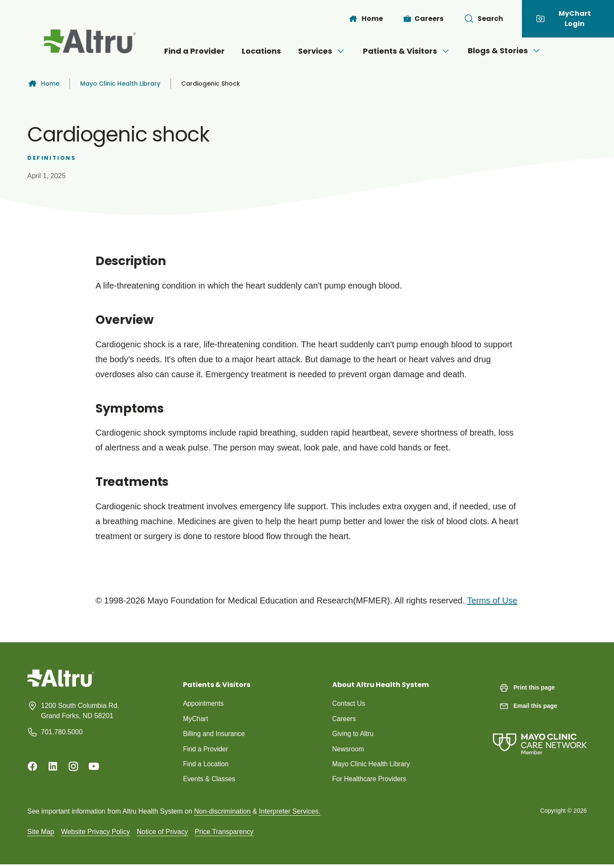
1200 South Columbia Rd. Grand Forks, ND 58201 (80, 710)
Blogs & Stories (505, 50)
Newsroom (348, 749)
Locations (261, 51)
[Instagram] (73, 766)
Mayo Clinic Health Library (120, 83)
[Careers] (423, 18)
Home (43, 83)
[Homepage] (60, 684)
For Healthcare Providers (370, 780)
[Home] (365, 18)
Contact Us (349, 703)
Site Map (40, 833)
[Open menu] (341, 51)
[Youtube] (94, 766)
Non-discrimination (222, 812)
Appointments (204, 703)
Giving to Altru (353, 734)
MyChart (196, 718)
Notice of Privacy (162, 833)
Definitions (51, 158)
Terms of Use (492, 600)
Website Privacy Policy (95, 833)
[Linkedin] (53, 766)
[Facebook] (32, 766)
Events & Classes (209, 780)
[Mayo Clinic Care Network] (540, 735)
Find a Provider (194, 51)
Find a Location (206, 764)
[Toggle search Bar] (483, 18)
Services (322, 51)
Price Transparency (224, 833)
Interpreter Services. (289, 812)
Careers (344, 718)
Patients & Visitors (407, 51)
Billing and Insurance (214, 734)
